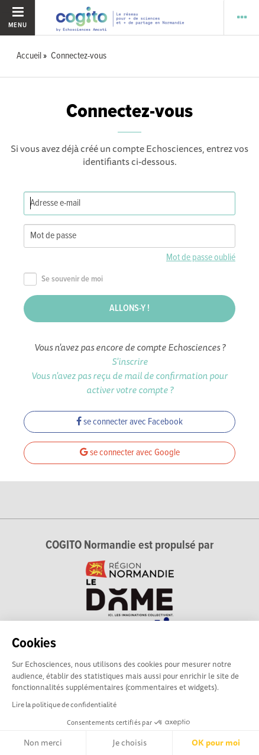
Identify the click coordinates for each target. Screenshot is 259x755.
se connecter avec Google (130, 452)
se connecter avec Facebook (129, 422)
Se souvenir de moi (63, 279)
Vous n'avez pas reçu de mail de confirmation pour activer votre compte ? (129, 382)
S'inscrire (130, 361)
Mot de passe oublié (200, 257)
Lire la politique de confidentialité (64, 704)
